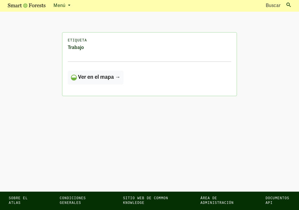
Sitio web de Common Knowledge (145, 200)
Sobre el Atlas (18, 200)
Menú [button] (60, 6)
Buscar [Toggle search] (278, 5)
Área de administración (217, 200)
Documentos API (277, 200)
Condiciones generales (73, 200)
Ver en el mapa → (95, 77)
